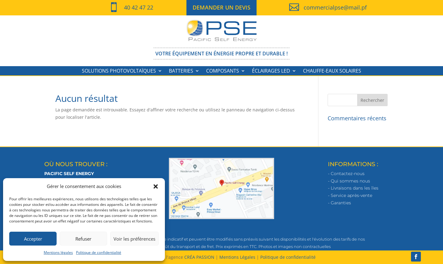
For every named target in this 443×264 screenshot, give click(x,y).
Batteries (181, 71)
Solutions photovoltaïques (119, 71)
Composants (222, 71)
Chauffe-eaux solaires (332, 71)
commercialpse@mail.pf (335, 7)
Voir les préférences (134, 239)
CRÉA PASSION (199, 257)
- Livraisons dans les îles (353, 188)
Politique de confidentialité (98, 252)
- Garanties (339, 203)
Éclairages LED (271, 71)
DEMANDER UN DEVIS (221, 7)
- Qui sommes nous (349, 181)
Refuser (83, 239)
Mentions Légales (237, 257)
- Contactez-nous (346, 173)
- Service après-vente (350, 195)
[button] (156, 186)
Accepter (33, 239)
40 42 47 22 (138, 7)
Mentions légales (58, 252)
